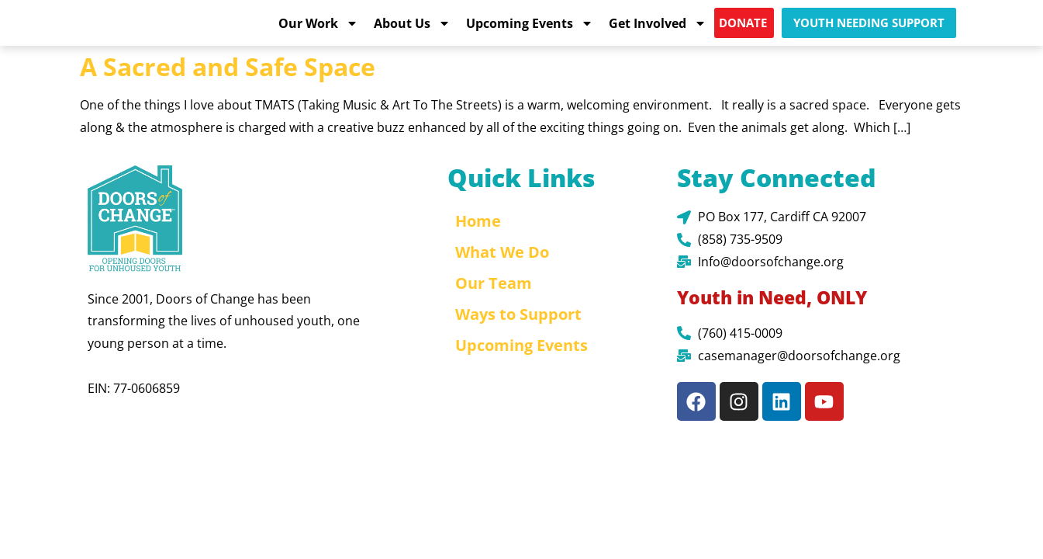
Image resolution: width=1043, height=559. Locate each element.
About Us (412, 31)
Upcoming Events (529, 31)
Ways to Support (518, 332)
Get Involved (657, 31)
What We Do (502, 270)
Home (478, 239)
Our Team (493, 301)
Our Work (318, 31)
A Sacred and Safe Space (227, 84)
